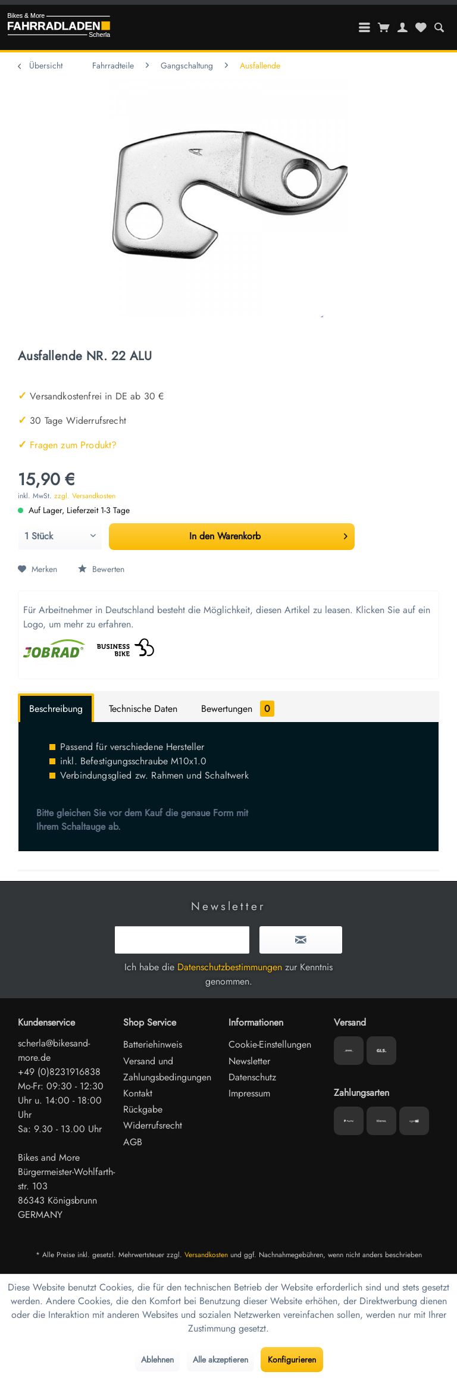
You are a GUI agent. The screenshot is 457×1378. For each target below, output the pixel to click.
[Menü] (364, 27)
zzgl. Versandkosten (84, 495)
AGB (132, 1142)
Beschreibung (56, 708)
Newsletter (249, 1061)
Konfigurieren (292, 1359)
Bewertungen (237, 709)
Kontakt (137, 1093)
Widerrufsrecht (152, 1125)
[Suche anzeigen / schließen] (438, 27)
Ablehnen (157, 1359)
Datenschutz (252, 1077)
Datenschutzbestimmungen (229, 967)
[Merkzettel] (420, 27)
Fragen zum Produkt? (67, 445)
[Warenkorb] (384, 27)
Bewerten (101, 569)
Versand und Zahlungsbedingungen (167, 1069)
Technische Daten (143, 708)
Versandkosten (206, 1254)
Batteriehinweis (152, 1044)
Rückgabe (142, 1109)
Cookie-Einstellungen (269, 1044)
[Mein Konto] (403, 27)
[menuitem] (438, 27)
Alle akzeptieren (220, 1359)
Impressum (249, 1093)
